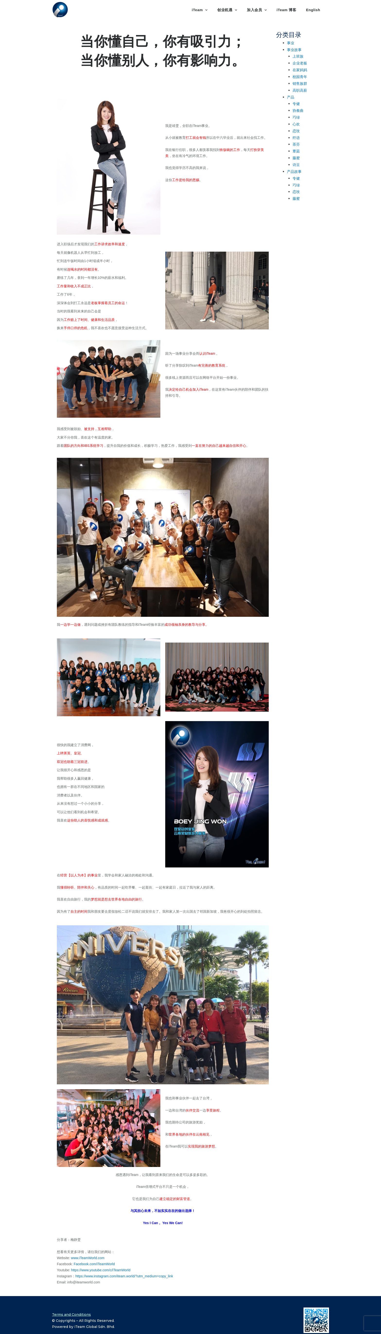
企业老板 (300, 63)
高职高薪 (300, 90)
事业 (290, 43)
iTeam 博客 (286, 10)
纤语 (296, 137)
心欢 (296, 124)
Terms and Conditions (71, 1314)
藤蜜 (296, 158)
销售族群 (300, 83)
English (313, 10)
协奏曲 (298, 110)
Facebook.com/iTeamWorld (94, 1264)
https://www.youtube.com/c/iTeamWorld (100, 1270)
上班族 (298, 56)
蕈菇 (296, 151)
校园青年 (300, 76)
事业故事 (294, 49)
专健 (296, 103)
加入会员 (257, 10)
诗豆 (296, 164)
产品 (290, 97)
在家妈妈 (300, 70)
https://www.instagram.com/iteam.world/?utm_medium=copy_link (124, 1276)
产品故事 (294, 171)
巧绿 (296, 117)
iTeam (200, 10)
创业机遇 (227, 10)
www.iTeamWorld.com (87, 1258)
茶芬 (296, 144)
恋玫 (296, 131)
